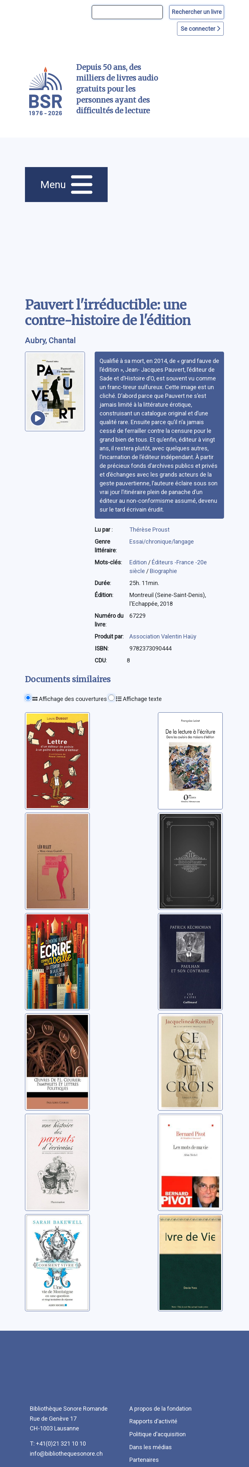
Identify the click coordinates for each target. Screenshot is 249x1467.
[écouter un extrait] (38, 418)
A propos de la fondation (160, 1408)
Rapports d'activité (153, 1421)
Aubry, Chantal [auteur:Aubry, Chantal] (50, 340)
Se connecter (200, 28)
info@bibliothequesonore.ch (66, 1453)
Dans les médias (150, 1447)
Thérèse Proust (149, 529)
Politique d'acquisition (157, 1434)
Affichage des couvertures (69, 698)
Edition (138, 562)
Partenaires (144, 1459)
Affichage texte (139, 698)
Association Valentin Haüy (162, 636)
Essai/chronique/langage (161, 541)
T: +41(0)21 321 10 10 (58, 1443)
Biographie (163, 571)
